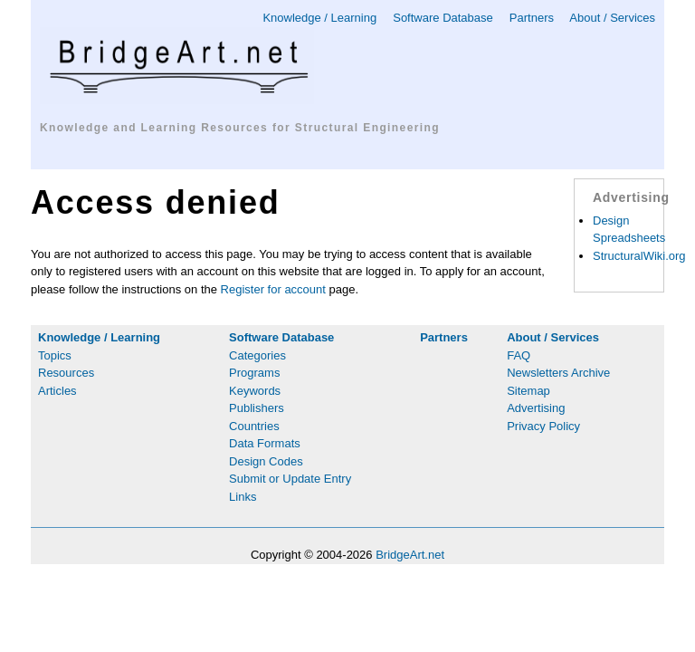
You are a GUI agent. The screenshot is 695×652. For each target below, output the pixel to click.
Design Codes (266, 461)
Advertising (536, 408)
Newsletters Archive (558, 372)
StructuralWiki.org (639, 256)
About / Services (612, 17)
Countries (254, 426)
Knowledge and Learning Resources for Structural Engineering (240, 127)
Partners (531, 17)
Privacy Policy (543, 426)
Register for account (273, 289)
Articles (57, 391)
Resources (66, 372)
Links (242, 496)
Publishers (256, 408)
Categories (257, 355)
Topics (54, 355)
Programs (254, 372)
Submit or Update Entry (290, 478)
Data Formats (264, 443)
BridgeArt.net (410, 554)
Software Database (443, 17)
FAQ (518, 355)
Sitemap (528, 391)
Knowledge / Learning (319, 17)
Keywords (255, 391)
